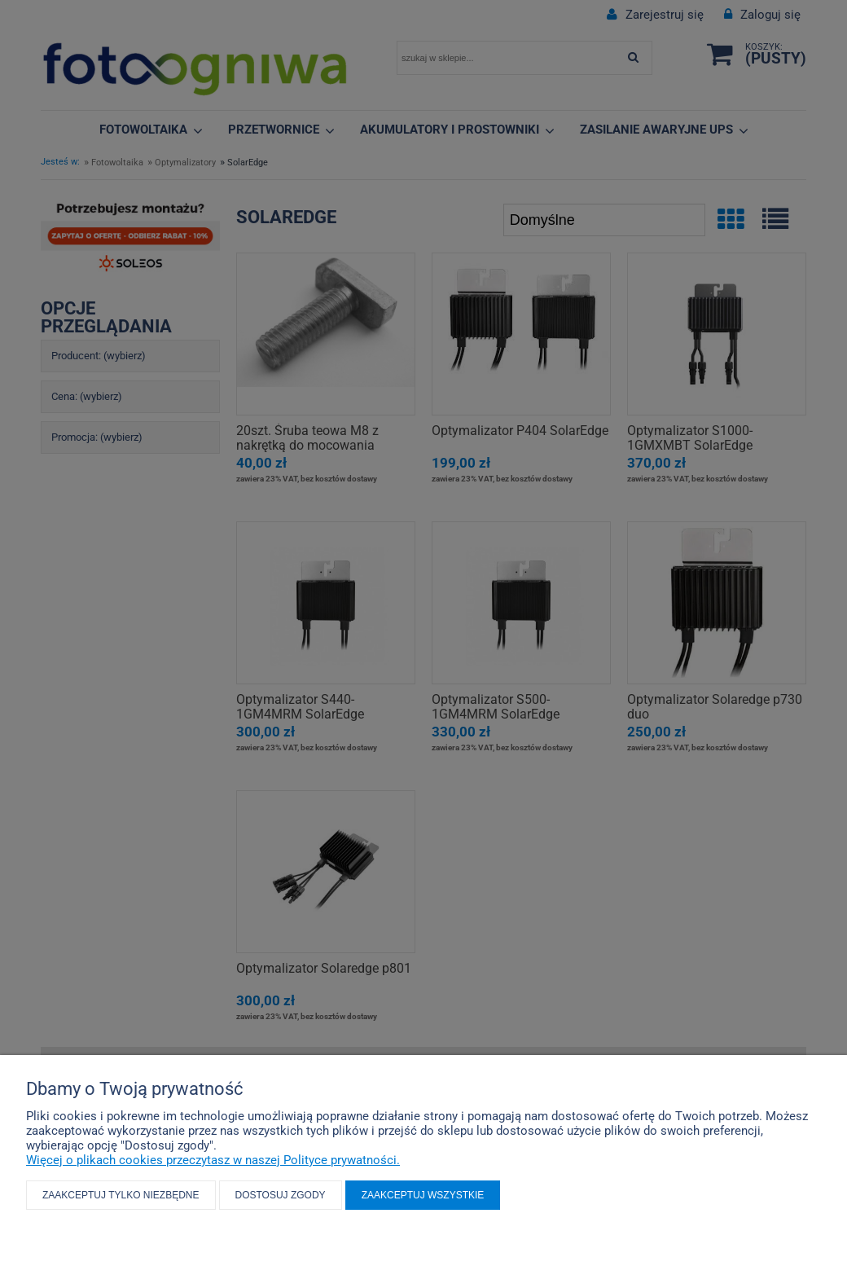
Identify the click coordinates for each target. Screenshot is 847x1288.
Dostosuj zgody (280, 1195)
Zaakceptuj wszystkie (423, 1195)
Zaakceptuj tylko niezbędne (121, 1195)
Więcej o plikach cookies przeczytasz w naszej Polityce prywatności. (213, 1160)
